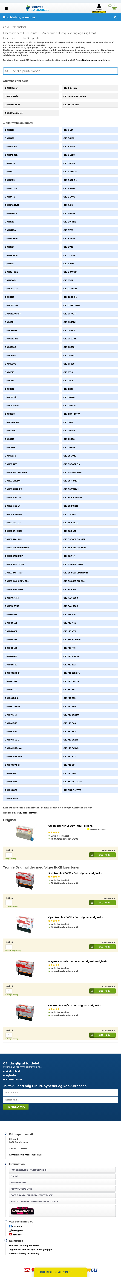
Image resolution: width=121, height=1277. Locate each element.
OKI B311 (9, 130)
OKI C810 (9, 389)
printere (105, 60)
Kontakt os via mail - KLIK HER (25, 1154)
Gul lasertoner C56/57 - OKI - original (70, 825)
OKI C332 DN (11, 305)
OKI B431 (9, 171)
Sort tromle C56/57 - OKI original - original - (74, 873)
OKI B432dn (11, 188)
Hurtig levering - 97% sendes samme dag (35, 1201)
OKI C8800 (69, 430)
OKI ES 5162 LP (12, 506)
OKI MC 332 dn (12, 673)
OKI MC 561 (11, 731)
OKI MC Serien (71, 104)
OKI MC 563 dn (71, 748)
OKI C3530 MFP (13, 313)
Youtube (15, 1234)
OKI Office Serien (14, 113)
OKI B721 (9, 247)
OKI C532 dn (11, 338)
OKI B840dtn (70, 272)
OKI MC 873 (11, 790)
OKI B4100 (68, 138)
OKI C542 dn (70, 338)
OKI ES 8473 (69, 589)
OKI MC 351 (69, 689)
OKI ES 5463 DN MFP (74, 547)
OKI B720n (69, 238)
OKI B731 (9, 263)
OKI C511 (9, 322)
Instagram (16, 1230)
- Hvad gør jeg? (30, 1249)
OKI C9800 (69, 447)
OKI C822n (69, 397)
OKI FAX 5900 (70, 606)
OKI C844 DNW (71, 414)
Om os (14, 1176)
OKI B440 (10, 196)
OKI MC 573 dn (12, 765)
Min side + (99, 8)
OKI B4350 (69, 188)
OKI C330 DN (70, 297)
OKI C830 (10, 414)
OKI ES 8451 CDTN (14, 564)
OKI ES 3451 (11, 464)
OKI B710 (9, 221)
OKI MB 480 (11, 648)
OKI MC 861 (11, 781)
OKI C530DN (69, 322)
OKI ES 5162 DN (13, 497)
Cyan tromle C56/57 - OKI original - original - (75, 917)
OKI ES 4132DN (12, 480)
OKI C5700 (10, 355)
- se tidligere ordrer (24, 1245)
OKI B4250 (69, 155)
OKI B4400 (69, 196)
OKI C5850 (69, 364)
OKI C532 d (69, 330)
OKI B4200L (11, 155)
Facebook (16, 1226)
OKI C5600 (10, 347)
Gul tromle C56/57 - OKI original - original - (74, 1005)
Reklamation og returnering (24, 1253)
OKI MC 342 (11, 681)
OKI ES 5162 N (70, 506)
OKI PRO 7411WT (72, 790)
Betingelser (18, 1182)
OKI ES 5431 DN (13, 522)
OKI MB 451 (11, 623)
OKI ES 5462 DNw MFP (17, 547)
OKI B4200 (69, 146)
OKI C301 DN (11, 288)
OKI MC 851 (69, 765)
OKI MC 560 (69, 723)
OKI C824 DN (12, 405)
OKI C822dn (11, 397)
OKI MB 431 (11, 614)
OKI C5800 (10, 364)
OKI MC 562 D (12, 739)
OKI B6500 (69, 213)
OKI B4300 (69, 163)
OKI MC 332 (69, 664)
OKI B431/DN (70, 171)
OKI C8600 (10, 430)
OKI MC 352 (69, 698)
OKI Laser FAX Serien (74, 96)
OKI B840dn (11, 272)
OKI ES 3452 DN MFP (16, 472)
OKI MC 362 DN (71, 714)
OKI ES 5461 (69, 531)
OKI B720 (68, 230)
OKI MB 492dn (71, 656)
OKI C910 (9, 439)
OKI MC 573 (69, 756)
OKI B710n (10, 230)
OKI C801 (68, 380)
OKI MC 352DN (12, 706)
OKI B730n (69, 255)
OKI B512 (68, 205)
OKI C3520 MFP (71, 305)
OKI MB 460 (69, 623)
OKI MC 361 (11, 714)
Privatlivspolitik (21, 1189)
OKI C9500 (69, 439)
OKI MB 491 (69, 648)
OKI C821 (68, 389)
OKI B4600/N (12, 205)
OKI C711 (9, 380)
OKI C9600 (10, 447)
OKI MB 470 (69, 631)
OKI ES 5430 (69, 514)
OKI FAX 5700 (70, 598)
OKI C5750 (68, 355)
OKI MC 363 (11, 723)
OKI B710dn (69, 221)
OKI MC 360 (69, 706)
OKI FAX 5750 (12, 606)
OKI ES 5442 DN (13, 531)
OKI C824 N (69, 405)
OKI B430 (10, 163)
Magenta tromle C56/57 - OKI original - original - (77, 961)
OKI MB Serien (12, 104)
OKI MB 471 (11, 639)
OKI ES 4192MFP (13, 489)
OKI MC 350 (11, 689)
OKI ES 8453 (11, 798)
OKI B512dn (11, 213)
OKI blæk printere (27, 812)
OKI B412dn (11, 146)
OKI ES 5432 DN (71, 522)
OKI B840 (68, 263)
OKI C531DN (11, 330)
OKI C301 (68, 280)
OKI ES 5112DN (70, 489)
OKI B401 (68, 130)
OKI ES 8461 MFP (14, 589)
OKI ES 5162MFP (13, 514)
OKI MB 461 (11, 631)
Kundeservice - (29, 1170)
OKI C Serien (70, 88)
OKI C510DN (69, 313)
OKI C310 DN (70, 288)
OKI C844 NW (12, 422)
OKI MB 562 (11, 664)
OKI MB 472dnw (72, 639)
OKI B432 (10, 180)
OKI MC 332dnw (71, 673)
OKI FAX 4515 (12, 598)
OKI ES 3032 (69, 455)
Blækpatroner (89, 60)
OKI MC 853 (11, 773)
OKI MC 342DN (71, 681)
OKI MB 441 (69, 614)
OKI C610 (9, 372)
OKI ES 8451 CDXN (73, 564)
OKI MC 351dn (12, 698)
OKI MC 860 (69, 773)
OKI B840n (10, 280)
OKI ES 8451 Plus (14, 572)
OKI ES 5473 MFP (14, 556)
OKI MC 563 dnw (13, 756)
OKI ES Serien (12, 96)
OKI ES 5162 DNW (72, 497)
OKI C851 (68, 422)
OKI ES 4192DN (71, 480)
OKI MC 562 (69, 731)
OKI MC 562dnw (13, 748)
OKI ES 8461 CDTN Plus (75, 572)
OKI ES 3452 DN (71, 464)
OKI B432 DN (70, 180)
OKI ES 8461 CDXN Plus (17, 581)
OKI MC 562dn (70, 739)
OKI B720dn (11, 238)
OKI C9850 (10, 455)
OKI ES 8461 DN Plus (74, 581)
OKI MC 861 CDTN (72, 781)
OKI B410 (9, 138)
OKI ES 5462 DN (13, 539)
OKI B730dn (11, 255)
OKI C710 (68, 372)
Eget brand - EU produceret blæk (31, 1195)
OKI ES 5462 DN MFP (74, 539)
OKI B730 (68, 247)
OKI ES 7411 (69, 556)
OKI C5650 (68, 347)
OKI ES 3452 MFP (72, 472)
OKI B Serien (11, 88)
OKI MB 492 (11, 656)
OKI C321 (9, 297)
